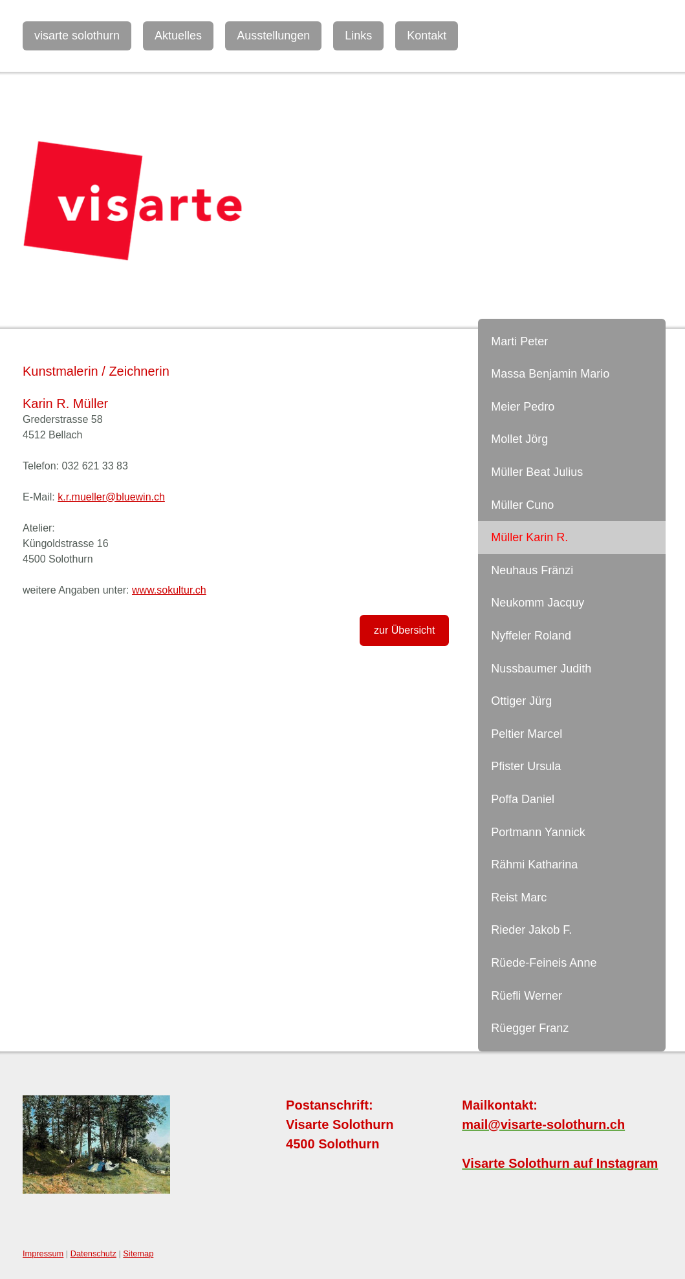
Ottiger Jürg (521, 700)
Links (358, 35)
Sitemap (138, 1253)
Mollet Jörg (519, 439)
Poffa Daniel (522, 799)
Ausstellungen (273, 35)
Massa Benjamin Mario (550, 373)
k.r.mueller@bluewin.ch (111, 496)
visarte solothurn (77, 35)
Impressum (43, 1253)
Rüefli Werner (526, 995)
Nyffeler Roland (531, 635)
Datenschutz (93, 1253)
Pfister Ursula (526, 766)
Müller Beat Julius (537, 472)
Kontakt (426, 35)
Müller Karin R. (529, 537)
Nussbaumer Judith (541, 668)
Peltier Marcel (526, 733)
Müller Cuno (522, 505)
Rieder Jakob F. (531, 929)
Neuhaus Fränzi (532, 570)
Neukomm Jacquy (537, 602)
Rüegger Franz (530, 1028)
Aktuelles (178, 35)
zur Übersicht (404, 630)
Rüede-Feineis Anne (543, 962)
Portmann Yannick (538, 832)
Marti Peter (519, 341)
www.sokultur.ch (169, 590)
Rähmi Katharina (534, 864)
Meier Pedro (522, 406)
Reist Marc (519, 897)
